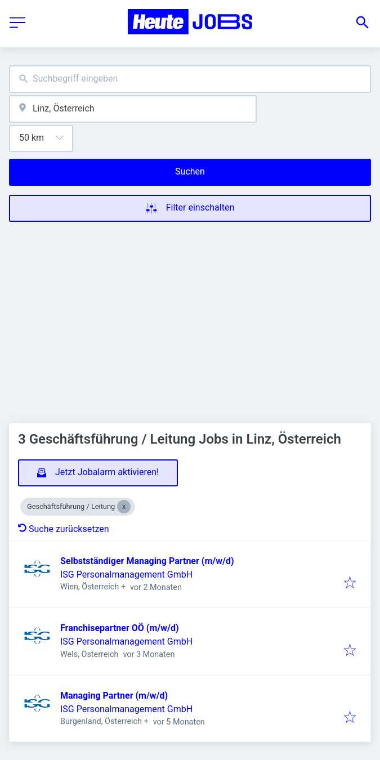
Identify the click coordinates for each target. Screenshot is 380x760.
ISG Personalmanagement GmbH (126, 574)
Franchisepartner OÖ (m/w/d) (119, 628)
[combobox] (190, 79)
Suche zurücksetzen (63, 529)
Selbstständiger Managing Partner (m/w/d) (147, 561)
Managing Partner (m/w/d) (114, 695)
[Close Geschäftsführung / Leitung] (124, 506)
